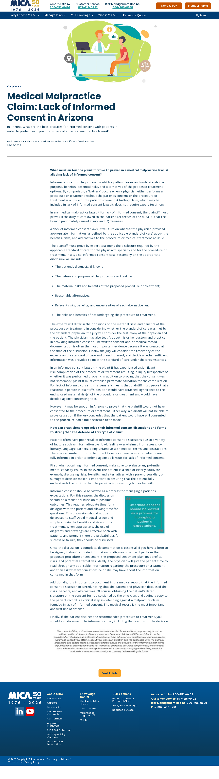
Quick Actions (121, 707)
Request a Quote (134, 15)
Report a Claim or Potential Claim (123, 713)
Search (202, 15)
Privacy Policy (32, 775)
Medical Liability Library (89, 716)
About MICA (55, 707)
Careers (52, 716)
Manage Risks (53, 15)
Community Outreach (54, 726)
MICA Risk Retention (59, 743)
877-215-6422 (88, 7)
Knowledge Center (87, 708)
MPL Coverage (80, 15)
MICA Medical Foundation (55, 756)
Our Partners (54, 732)
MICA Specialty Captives (56, 749)
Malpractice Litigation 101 (87, 727)
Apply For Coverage (124, 719)
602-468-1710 (166, 720)
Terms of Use (15, 775)
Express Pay (169, 6)
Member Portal (198, 6)
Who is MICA (106, 15)
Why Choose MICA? (23, 15)
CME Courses (88, 721)
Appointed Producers (53, 738)
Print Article (109, 686)
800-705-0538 (123, 7)
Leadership (53, 720)
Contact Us (54, 712)
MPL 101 (84, 733)
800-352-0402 (60, 7)
